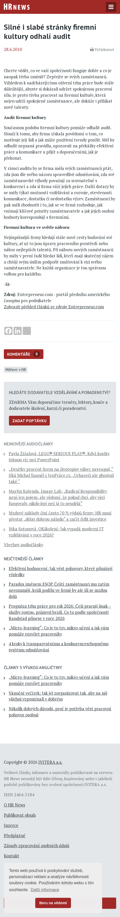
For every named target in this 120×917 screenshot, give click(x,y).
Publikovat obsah (20, 815)
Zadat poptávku (29, 420)
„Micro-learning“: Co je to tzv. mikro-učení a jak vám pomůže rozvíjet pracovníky (59, 631)
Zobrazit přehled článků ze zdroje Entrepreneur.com (54, 307)
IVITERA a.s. (50, 762)
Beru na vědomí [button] (53, 903)
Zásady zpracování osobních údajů (36, 845)
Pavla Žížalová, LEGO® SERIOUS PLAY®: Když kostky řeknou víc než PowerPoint (59, 457)
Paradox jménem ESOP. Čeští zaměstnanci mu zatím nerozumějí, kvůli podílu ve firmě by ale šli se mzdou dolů (59, 590)
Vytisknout (102, 49)
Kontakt (11, 856)
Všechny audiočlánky (23, 545)
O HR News (14, 805)
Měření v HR (15, 369)
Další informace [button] (45, 890)
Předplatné (14, 835)
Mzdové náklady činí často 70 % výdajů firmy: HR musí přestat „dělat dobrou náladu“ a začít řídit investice (60, 516)
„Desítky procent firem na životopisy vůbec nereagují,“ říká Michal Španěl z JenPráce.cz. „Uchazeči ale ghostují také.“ (61, 475)
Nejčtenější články (23, 559)
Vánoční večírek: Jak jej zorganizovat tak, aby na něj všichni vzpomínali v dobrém (58, 696)
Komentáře (23, 354)
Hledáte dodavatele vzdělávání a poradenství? (59, 392)
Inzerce (11, 825)
